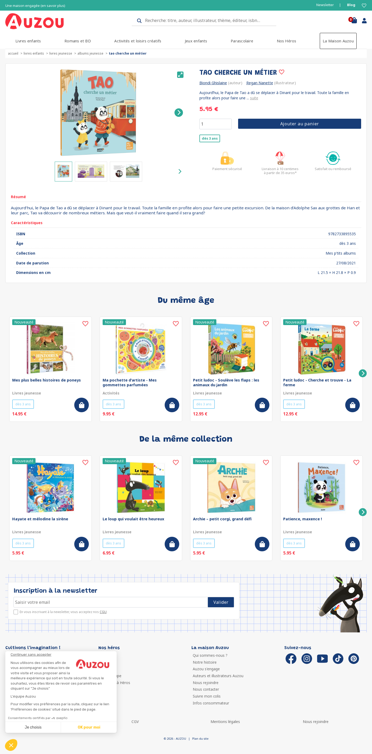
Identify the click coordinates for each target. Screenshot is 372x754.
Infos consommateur (211, 703)
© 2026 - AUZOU (175, 738)
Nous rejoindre (205, 682)
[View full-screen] (180, 75)
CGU (103, 612)
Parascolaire (242, 40)
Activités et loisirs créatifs (137, 40)
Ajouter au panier (299, 124)
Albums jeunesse (90, 53)
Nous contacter (206, 689)
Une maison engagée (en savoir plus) (35, 6)
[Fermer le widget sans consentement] (63, 654)
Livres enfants (28, 40)
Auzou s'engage (206, 668)
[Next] (178, 112)
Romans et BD (77, 40)
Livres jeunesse (60, 53)
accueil (13, 53)
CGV (135, 721)
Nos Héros (286, 40)
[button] (11, 745)
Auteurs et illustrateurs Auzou (218, 675)
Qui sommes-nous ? (210, 655)
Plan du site (200, 738)
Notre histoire (205, 662)
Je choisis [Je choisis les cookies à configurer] (33, 727)
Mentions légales (225, 721)
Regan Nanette (259, 82)
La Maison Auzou (338, 40)
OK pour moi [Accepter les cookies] (89, 727)
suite (254, 97)
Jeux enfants (196, 40)
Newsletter (325, 5)
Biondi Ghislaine (213, 82)
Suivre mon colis (207, 696)
